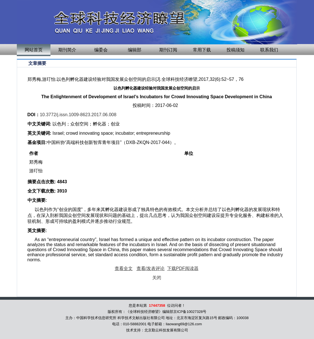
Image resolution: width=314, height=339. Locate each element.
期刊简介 (67, 49)
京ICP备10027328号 (190, 312)
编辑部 (134, 49)
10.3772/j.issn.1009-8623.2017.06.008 (78, 114)
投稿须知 (235, 49)
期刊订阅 (168, 49)
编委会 (101, 49)
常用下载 (202, 49)
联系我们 (269, 49)
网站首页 (34, 49)
